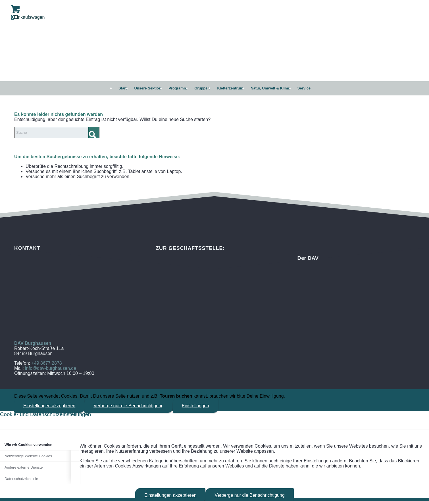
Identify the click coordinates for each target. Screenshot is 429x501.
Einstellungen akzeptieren (49, 405)
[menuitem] (123, 88)
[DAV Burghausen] (214, 52)
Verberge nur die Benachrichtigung (128, 405)
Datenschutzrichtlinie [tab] (21, 479)
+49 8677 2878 (46, 363)
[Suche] (56, 132)
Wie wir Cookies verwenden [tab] (28, 444)
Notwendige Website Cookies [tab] (28, 456)
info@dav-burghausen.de (50, 368)
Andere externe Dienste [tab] (24, 467)
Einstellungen (195, 405)
